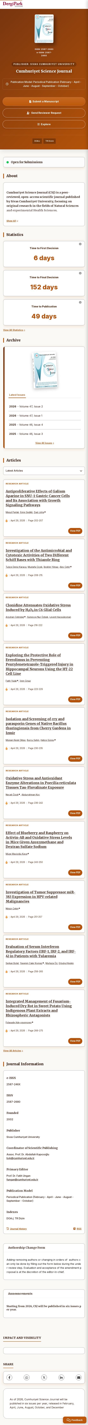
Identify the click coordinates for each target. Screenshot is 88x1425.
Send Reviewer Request (44, 112)
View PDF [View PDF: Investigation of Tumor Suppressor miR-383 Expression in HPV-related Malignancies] (75, 927)
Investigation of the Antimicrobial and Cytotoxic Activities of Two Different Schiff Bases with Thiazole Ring (39, 555)
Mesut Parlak (12, 512)
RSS (77, 1228)
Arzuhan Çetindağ (15, 617)
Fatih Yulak (11, 681)
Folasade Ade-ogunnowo (19, 1022)
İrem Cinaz (25, 681)
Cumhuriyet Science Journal (44, 71)
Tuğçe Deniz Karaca (16, 567)
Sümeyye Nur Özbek (37, 617)
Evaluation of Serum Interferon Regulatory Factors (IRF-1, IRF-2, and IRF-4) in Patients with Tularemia (41, 951)
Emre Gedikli (26, 512)
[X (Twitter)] (44, 1377)
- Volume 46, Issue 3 (26, 434)
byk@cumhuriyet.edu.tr (20, 1158)
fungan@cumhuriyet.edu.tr (22, 1179)
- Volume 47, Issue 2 (26, 406)
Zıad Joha (39, 512)
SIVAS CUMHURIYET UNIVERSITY (52, 64)
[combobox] (44, 471)
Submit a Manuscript (44, 101)
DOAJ (37, 141)
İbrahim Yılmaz (51, 567)
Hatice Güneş (47, 740)
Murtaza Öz (52, 963)
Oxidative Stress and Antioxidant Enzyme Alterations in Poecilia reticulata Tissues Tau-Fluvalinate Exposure (41, 783)
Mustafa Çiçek (35, 567)
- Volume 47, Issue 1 (25, 416)
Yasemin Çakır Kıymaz (31, 963)
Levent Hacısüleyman (60, 617)
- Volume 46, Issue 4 (26, 425)
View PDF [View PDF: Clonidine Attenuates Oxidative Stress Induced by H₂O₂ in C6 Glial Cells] (75, 635)
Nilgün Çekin (12, 908)
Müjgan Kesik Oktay (16, 740)
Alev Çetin (65, 567)
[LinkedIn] (61, 1377)
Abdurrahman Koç (31, 794)
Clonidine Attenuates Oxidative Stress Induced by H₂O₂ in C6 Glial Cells (38, 607)
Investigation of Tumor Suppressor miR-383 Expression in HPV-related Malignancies (40, 897)
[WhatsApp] (26, 1377)
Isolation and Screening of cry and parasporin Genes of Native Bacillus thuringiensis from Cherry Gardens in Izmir (38, 726)
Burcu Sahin (33, 740)
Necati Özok (12, 794)
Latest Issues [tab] (17, 394)
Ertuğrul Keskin (66, 963)
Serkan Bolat (12, 963)
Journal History (17, 1229)
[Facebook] (9, 1377)
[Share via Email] (78, 1377)
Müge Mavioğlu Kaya (16, 854)
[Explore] (44, 124)
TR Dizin (49, 141)
